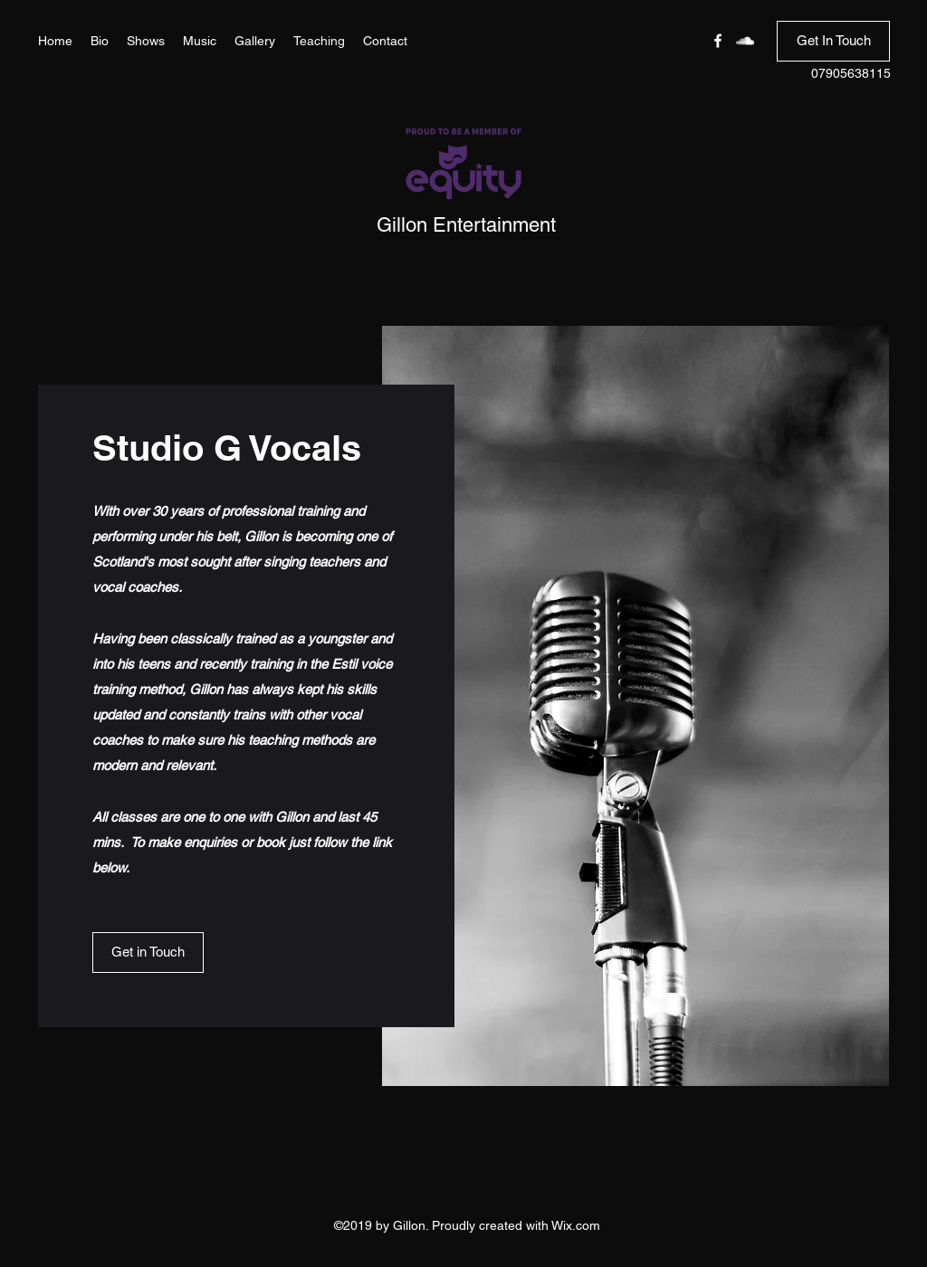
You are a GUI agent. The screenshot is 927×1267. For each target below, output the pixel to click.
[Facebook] (718, 41)
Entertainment (494, 225)
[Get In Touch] (833, 41)
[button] (148, 952)
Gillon (405, 225)
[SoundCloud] (745, 41)
